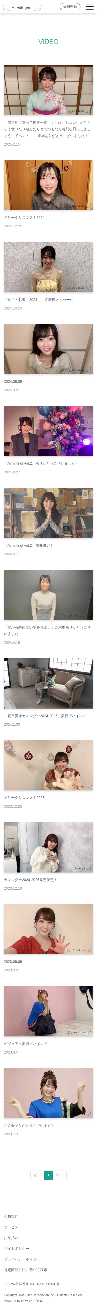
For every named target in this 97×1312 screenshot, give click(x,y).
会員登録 (70, 7)
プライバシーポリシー (22, 1259)
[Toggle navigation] (90, 6)
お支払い (11, 1238)
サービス (11, 1227)
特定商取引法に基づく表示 (25, 1270)
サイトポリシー (16, 1248)
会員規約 (11, 1216)
